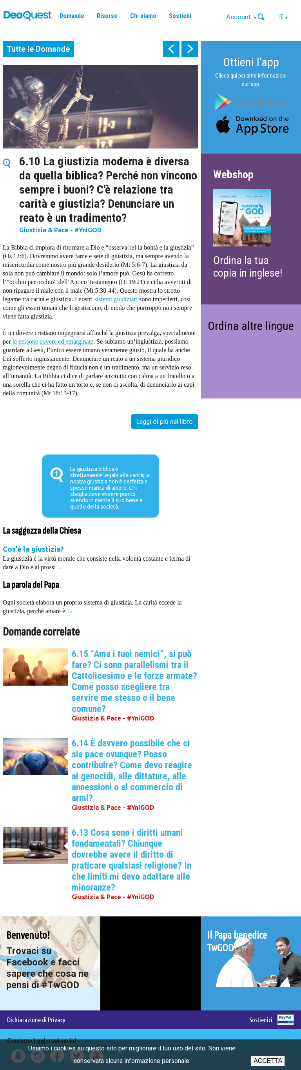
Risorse (107, 16)
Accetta (268, 1060)
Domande (72, 16)
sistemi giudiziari (116, 299)
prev (171, 49)
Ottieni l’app (251, 62)
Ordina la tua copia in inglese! (247, 266)
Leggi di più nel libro (164, 421)
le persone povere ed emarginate (52, 341)
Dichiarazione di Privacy (36, 1019)
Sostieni (180, 16)
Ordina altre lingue (251, 326)
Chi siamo (143, 16)
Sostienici (260, 1019)
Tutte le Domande (38, 49)
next (189, 49)
